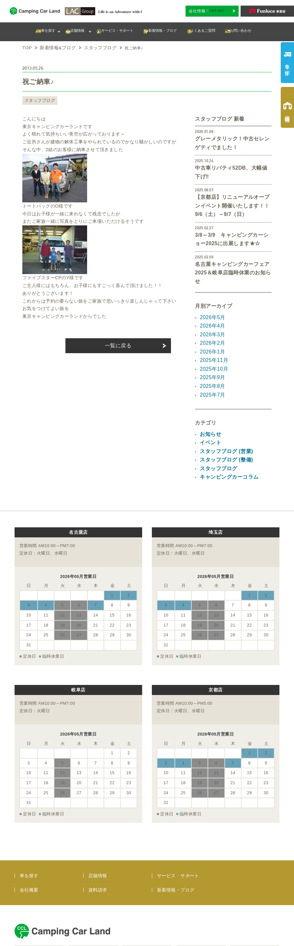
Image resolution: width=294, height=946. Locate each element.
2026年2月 (211, 313)
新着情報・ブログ (175, 828)
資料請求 (97, 828)
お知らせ (209, 398)
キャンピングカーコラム (225, 436)
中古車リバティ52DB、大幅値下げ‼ (233, 164)
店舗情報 (97, 814)
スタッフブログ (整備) (223, 421)
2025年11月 (212, 328)
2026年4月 (211, 297)
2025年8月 (211, 351)
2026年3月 (211, 305)
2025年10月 (212, 336)
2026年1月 (211, 320)
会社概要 (29, 828)
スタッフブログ (38, 100)
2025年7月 (211, 359)
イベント (209, 405)
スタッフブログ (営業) (223, 413)
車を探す (29, 814)
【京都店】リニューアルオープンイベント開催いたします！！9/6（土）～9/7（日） (232, 192)
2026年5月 (211, 290)
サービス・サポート (178, 814)
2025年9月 (211, 344)
